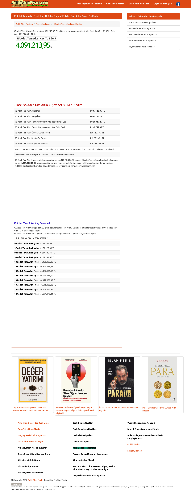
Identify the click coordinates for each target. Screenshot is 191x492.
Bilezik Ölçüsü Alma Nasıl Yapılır (143, 429)
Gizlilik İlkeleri (133, 444)
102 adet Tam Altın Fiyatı (26, 271)
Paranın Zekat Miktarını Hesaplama (90, 454)
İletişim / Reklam (134, 451)
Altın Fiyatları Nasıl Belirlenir (32, 448)
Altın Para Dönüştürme (29, 460)
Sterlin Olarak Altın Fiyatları (143, 34)
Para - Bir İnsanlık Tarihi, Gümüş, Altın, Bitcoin (159, 384)
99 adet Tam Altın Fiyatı (26, 257)
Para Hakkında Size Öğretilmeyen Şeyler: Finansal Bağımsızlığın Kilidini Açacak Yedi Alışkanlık (75, 386)
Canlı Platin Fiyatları (82, 435)
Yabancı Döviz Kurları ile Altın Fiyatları (146, 16)
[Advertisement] (67, 76)
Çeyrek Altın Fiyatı (162, 4)
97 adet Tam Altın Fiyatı (26, 248)
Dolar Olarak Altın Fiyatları (142, 22)
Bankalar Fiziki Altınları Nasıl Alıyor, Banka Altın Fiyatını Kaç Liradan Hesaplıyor (94, 468)
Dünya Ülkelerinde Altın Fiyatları (89, 475)
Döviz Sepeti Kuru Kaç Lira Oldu (34, 454)
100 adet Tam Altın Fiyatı (26, 262)
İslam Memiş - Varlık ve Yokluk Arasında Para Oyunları (119, 384)
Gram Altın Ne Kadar (139, 4)
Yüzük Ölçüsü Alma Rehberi (141, 423)
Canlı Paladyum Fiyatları (84, 429)
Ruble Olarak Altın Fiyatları (142, 40)
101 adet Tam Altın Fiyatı (26, 266)
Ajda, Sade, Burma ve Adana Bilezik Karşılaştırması (145, 437)
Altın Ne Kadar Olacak (83, 460)
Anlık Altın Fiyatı (35, 480)
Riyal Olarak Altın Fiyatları (142, 47)
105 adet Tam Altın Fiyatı (26, 285)
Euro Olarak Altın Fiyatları (142, 28)
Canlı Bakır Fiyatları (82, 441)
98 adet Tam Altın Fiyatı (26, 253)
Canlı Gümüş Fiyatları (83, 423)
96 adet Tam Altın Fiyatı (26, 243)
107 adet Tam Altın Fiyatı (26, 294)
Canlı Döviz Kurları (115, 4)
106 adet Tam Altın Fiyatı (26, 289)
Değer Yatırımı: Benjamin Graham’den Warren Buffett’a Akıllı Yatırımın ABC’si (30, 384)
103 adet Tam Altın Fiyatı (26, 275)
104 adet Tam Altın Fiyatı (26, 280)
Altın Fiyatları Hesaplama (89, 4)
